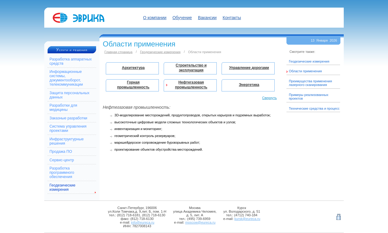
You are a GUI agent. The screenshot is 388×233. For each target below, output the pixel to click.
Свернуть (269, 98)
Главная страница (118, 51)
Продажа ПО (60, 151)
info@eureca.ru (142, 222)
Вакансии (207, 17)
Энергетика (249, 85)
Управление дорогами (249, 68)
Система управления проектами (67, 128)
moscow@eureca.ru (200, 222)
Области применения (305, 71)
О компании (154, 17)
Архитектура (133, 68)
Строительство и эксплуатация (191, 67)
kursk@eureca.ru (247, 219)
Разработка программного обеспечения (61, 172)
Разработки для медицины (63, 107)
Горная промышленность (133, 84)
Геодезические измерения (62, 187)
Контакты (232, 17)
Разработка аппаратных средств (70, 61)
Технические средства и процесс (314, 108)
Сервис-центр (61, 160)
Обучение (182, 17)
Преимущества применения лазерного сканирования (310, 83)
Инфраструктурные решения (66, 141)
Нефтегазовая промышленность (191, 84)
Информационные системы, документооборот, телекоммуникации (66, 78)
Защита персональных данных (69, 95)
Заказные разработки (68, 118)
